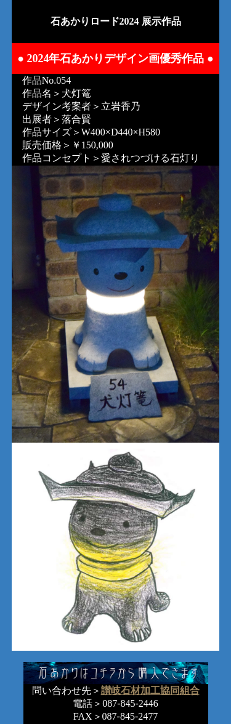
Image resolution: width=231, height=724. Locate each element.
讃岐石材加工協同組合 (150, 690)
